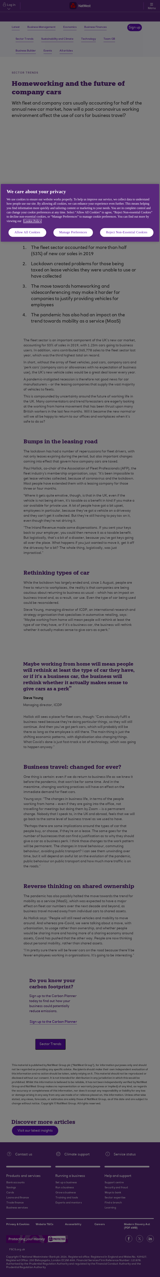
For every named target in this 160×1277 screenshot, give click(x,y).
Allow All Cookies (27, 232)
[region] (80, 213)
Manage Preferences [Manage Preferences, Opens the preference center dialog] (73, 232)
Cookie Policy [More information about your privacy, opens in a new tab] (32, 221)
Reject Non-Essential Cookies (126, 232)
